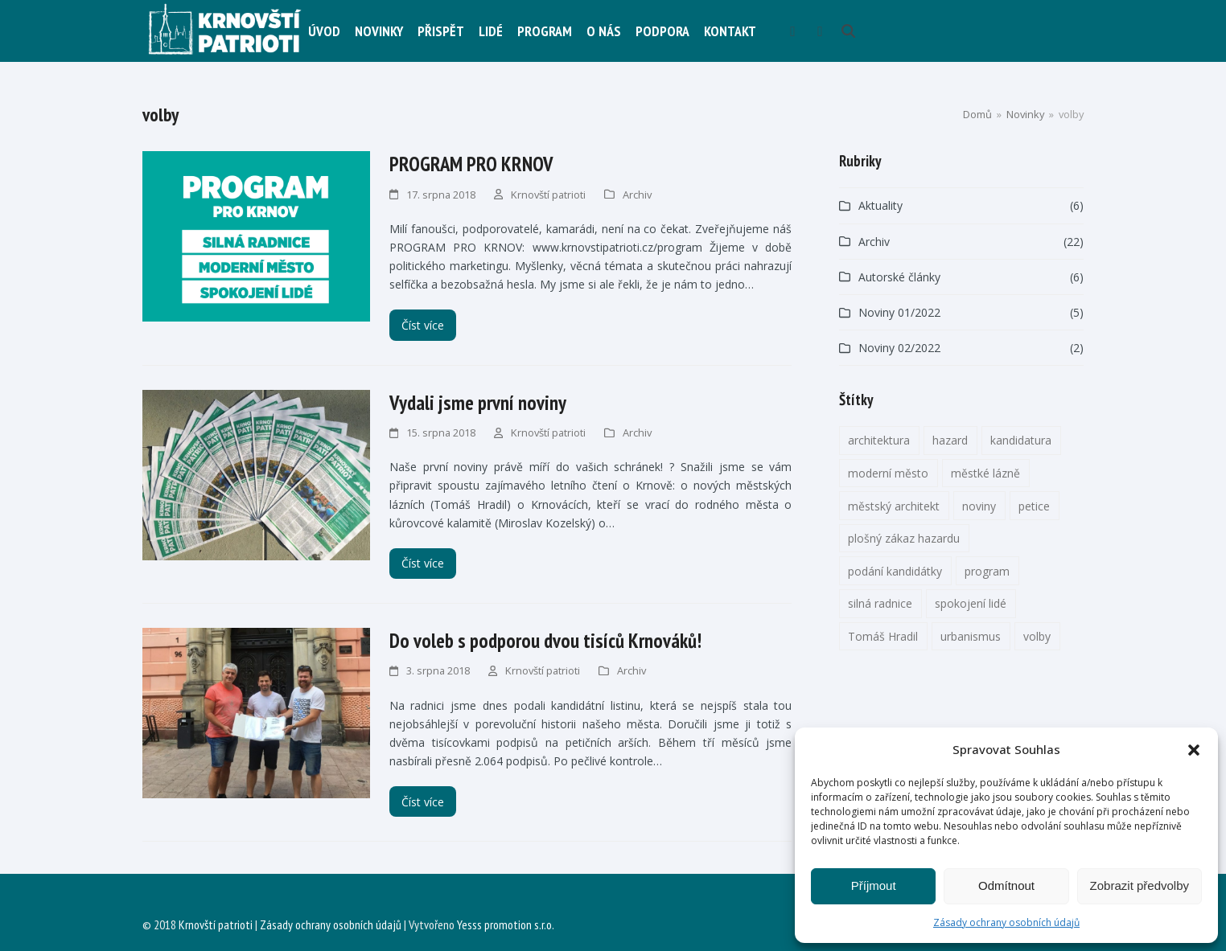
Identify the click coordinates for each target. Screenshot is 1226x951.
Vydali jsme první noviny (477, 403)
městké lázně (985, 473)
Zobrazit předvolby (1139, 885)
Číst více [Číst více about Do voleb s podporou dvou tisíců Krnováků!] (422, 802)
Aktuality (880, 205)
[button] (1194, 750)
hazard (950, 440)
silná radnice (880, 603)
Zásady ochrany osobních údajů (1006, 922)
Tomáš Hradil (883, 636)
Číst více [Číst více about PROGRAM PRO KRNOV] (422, 325)
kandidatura (1020, 440)
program (987, 571)
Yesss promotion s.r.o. (505, 924)
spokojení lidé (970, 603)
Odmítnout (1006, 885)
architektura (879, 440)
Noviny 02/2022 (899, 347)
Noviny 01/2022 (899, 312)
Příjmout (873, 885)
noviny (979, 506)
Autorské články (899, 277)
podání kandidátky (895, 571)
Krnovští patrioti (548, 194)
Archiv (637, 194)
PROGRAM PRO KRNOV (471, 164)
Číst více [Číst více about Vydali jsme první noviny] (422, 563)
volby (1037, 636)
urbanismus (970, 636)
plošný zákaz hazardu (904, 538)
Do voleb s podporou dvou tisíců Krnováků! (545, 641)
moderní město (888, 473)
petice (1034, 506)
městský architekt (894, 506)
